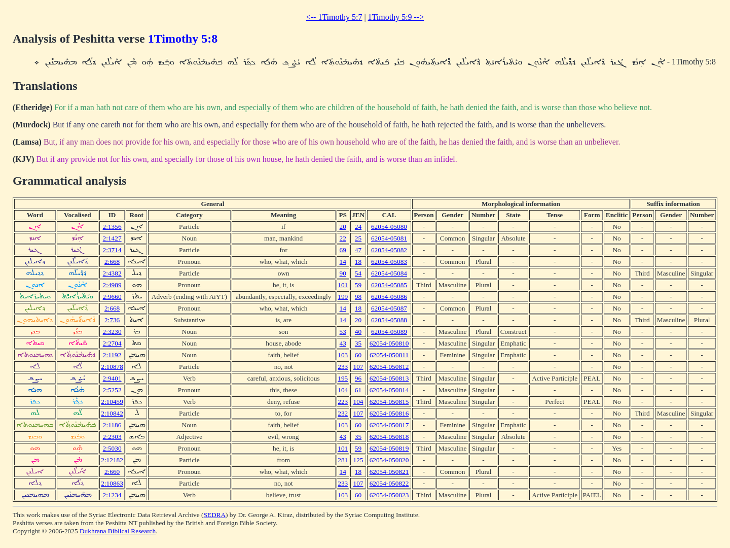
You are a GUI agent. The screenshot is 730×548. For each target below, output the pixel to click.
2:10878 (112, 366)
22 (343, 238)
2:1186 (112, 425)
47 (358, 250)
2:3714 (112, 250)
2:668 (112, 261)
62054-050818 (389, 436)
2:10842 (112, 413)
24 (358, 226)
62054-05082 (389, 250)
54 (358, 273)
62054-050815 (389, 401)
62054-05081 (389, 238)
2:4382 (112, 273)
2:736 (112, 320)
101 (343, 285)
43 (343, 343)
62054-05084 (389, 273)
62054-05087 (389, 308)
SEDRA (214, 515)
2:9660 (112, 296)
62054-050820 (389, 460)
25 (358, 238)
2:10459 (112, 401)
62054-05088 (389, 320)
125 (358, 460)
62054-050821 (389, 471)
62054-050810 (389, 343)
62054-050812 (389, 366)
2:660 (112, 471)
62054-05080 (389, 226)
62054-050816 (389, 413)
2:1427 (112, 238)
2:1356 (112, 226)
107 (358, 366)
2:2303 (112, 436)
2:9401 (112, 378)
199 (343, 296)
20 (343, 226)
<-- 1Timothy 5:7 (334, 17)
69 (343, 250)
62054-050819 (389, 448)
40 (358, 331)
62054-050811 (389, 355)
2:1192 (112, 355)
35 (358, 343)
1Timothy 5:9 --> (396, 17)
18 (358, 261)
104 (343, 390)
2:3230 (112, 331)
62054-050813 (389, 378)
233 (343, 366)
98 (358, 296)
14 (343, 261)
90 (343, 273)
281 (343, 460)
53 (343, 331)
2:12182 (112, 460)
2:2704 (112, 343)
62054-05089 (389, 331)
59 (358, 285)
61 (358, 390)
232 (343, 413)
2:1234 (112, 495)
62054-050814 (389, 390)
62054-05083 (389, 261)
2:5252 (112, 390)
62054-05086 (389, 296)
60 (358, 355)
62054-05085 (389, 285)
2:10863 (112, 483)
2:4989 (112, 285)
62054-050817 (389, 425)
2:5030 (112, 448)
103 (343, 355)
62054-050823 (389, 495)
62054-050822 (389, 483)
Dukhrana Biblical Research (118, 531)
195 (343, 378)
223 (343, 401)
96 (358, 378)
